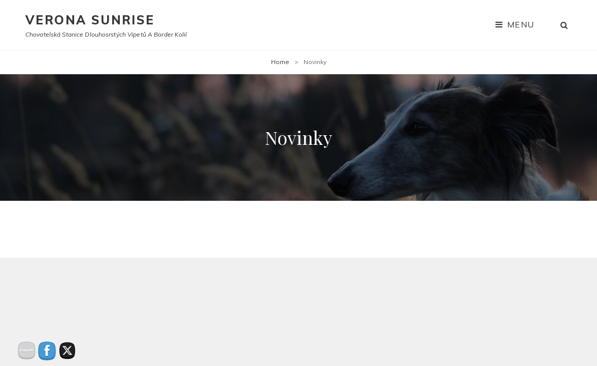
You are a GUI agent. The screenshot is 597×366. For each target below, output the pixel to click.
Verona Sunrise (90, 19)
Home (280, 62)
